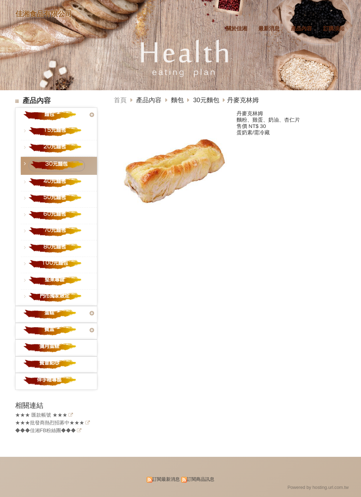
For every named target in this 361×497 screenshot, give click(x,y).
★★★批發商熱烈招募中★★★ (49, 422)
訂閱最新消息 (166, 479)
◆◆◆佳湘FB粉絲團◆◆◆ (45, 430)
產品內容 (149, 100)
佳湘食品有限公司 (44, 14)
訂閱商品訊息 (200, 479)
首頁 (120, 100)
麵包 (177, 100)
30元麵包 (206, 100)
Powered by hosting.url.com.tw (318, 487)
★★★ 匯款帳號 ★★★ (41, 415)
